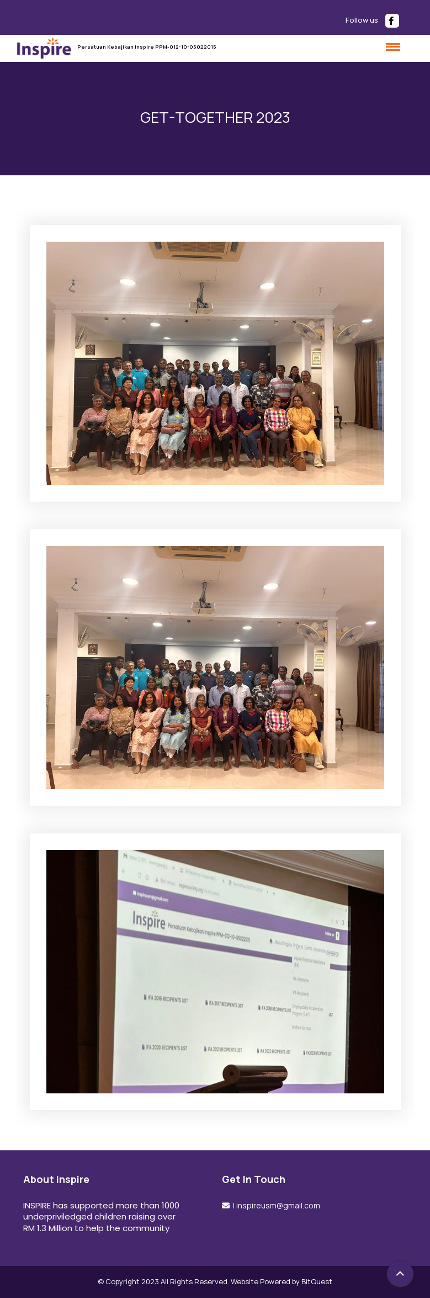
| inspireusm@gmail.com (275, 1205)
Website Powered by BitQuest (281, 1281)
